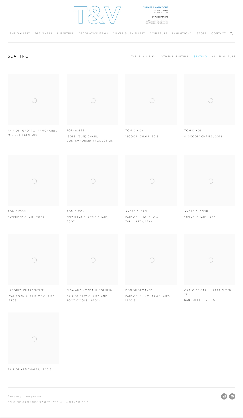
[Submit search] (231, 32)
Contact (218, 33)
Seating (18, 56)
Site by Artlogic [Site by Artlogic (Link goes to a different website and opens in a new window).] (77, 402)
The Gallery (20, 33)
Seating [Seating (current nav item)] (200, 56)
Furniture (65, 33)
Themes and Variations (121, 15)
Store (202, 33)
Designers (43, 33)
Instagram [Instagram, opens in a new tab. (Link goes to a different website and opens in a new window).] (224, 396)
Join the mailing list (232, 396)
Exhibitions (182, 33)
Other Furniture (175, 56)
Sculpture (158, 33)
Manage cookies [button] (33, 396)
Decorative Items (93, 33)
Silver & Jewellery (129, 33)
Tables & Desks (143, 56)
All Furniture (223, 56)
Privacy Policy (14, 396)
